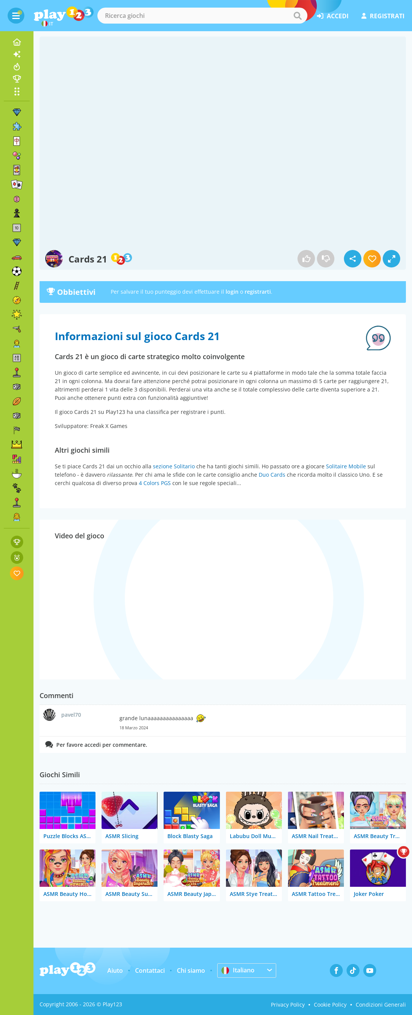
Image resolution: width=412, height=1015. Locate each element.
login (232, 291)
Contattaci (150, 970)
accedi (332, 16)
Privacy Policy (288, 1004)
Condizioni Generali (381, 1004)
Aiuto (115, 970)
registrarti (258, 291)
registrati (382, 16)
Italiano (238, 970)
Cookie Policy (330, 1004)
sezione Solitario (174, 466)
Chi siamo (191, 970)
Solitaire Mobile (346, 466)
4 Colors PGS (155, 483)
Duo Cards (272, 474)
